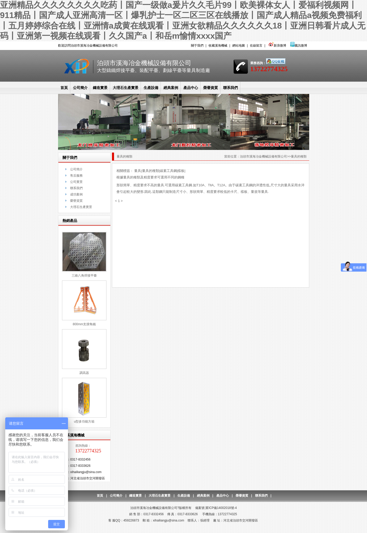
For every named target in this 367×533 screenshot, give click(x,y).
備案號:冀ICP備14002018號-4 (216, 508)
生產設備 (151, 88)
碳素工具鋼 (168, 171)
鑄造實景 (100, 88)
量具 (137, 171)
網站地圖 (238, 45)
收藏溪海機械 (217, 45)
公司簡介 (80, 88)
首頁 (64, 88)
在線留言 (256, 45)
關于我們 (197, 45)
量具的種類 (150, 171)
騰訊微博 (298, 45)
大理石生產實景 (125, 88)
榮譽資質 (210, 88)
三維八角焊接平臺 (84, 275)
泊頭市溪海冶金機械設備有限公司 (263, 156)
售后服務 (76, 175)
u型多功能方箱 (84, 421)
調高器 (84, 373)
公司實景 (76, 182)
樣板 (181, 171)
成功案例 (76, 194)
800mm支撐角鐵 (84, 324)
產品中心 (190, 88)
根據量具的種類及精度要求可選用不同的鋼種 (150, 177)
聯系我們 (230, 88)
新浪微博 (276, 45)
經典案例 (170, 88)
